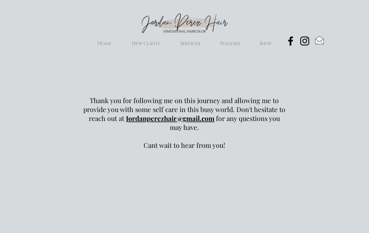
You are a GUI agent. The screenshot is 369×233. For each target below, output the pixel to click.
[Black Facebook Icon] (291, 41)
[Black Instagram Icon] (305, 41)
